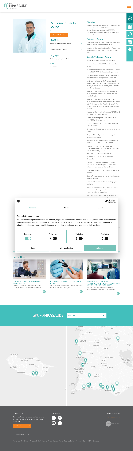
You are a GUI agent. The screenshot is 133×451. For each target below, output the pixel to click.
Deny (33, 248)
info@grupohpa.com (113, 417)
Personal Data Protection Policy (41, 441)
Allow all (100, 248)
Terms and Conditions (20, 441)
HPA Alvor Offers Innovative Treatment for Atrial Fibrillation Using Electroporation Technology (103, 283)
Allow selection (66, 248)
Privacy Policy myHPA (83, 441)
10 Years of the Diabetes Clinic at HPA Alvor (65, 282)
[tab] (66, 44)
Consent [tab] (32, 208)
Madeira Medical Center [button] (58, 50)
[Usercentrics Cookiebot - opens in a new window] (106, 201)
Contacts (96, 441)
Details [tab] (66, 208)
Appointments (59, 35)
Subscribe (18, 426)
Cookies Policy (69, 441)
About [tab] (100, 208)
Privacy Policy (58, 441)
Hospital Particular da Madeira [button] (60, 44)
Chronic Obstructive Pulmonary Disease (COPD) (27, 282)
